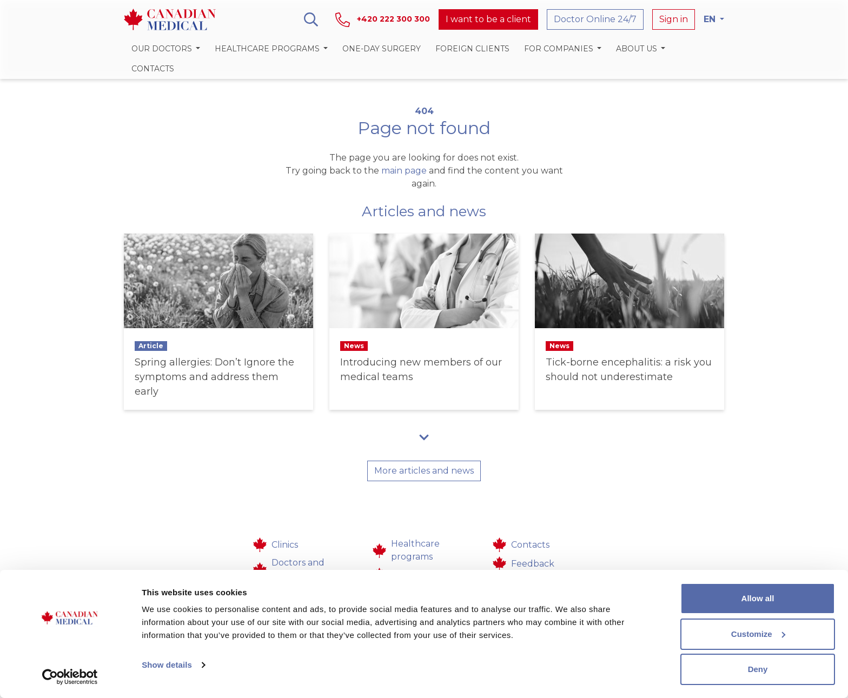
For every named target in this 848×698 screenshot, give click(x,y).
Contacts (152, 69)
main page (404, 170)
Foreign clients (472, 49)
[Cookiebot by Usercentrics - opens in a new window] (70, 677)
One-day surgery (381, 49)
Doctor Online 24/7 (595, 19)
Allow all (757, 598)
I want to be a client (488, 19)
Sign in (673, 19)
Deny (758, 669)
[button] (165, 49)
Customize (758, 634)
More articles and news (424, 471)
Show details (167, 664)
